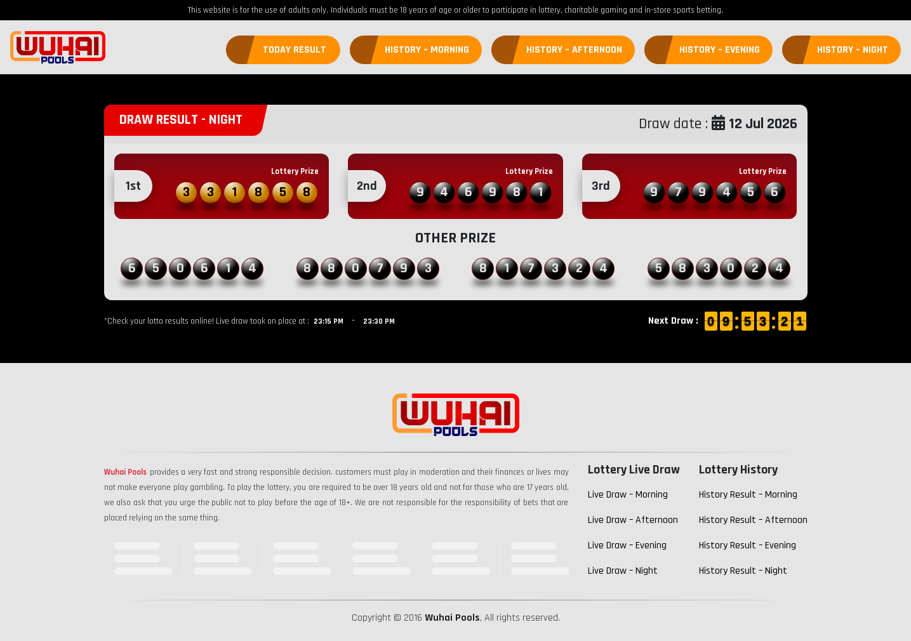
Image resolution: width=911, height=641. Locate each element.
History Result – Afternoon (753, 520)
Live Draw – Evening (627, 545)
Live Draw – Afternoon (633, 520)
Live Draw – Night (623, 571)
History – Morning (427, 49)
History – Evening (719, 49)
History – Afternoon (574, 49)
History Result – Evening (747, 545)
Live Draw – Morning (628, 494)
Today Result (294, 49)
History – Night (852, 49)
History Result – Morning (748, 494)
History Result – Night (743, 571)
